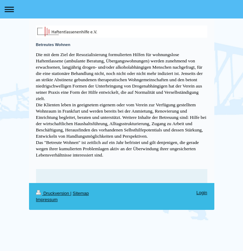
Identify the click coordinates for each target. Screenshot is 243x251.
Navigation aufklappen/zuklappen (121, 9)
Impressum (47, 199)
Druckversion (53, 193)
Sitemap (81, 193)
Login (201, 192)
